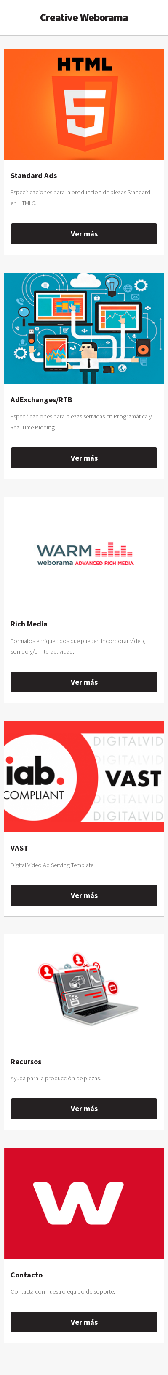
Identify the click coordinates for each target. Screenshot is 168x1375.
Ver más (84, 234)
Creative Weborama (84, 17)
